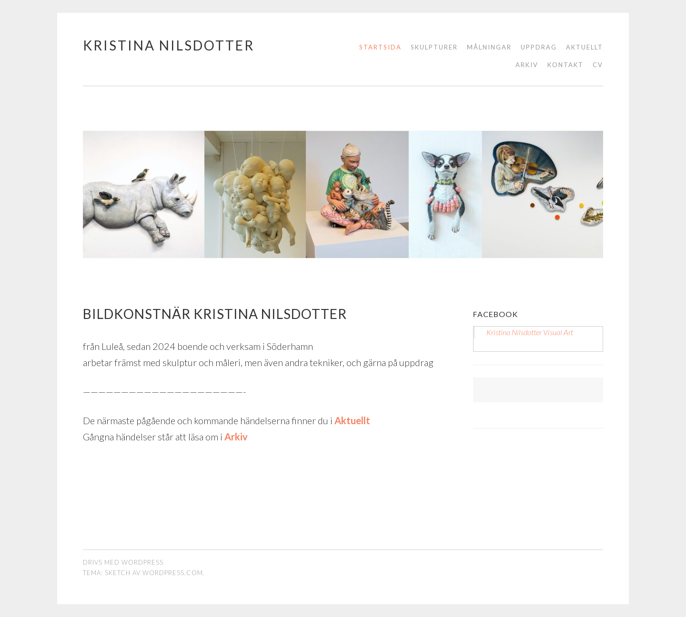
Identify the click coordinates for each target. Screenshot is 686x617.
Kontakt (565, 65)
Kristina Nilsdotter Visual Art (529, 332)
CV (598, 65)
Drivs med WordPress (123, 562)
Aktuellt (584, 47)
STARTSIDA (380, 47)
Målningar (489, 47)
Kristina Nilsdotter (168, 45)
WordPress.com (172, 573)
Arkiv (526, 65)
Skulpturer (434, 47)
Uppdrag (539, 47)
